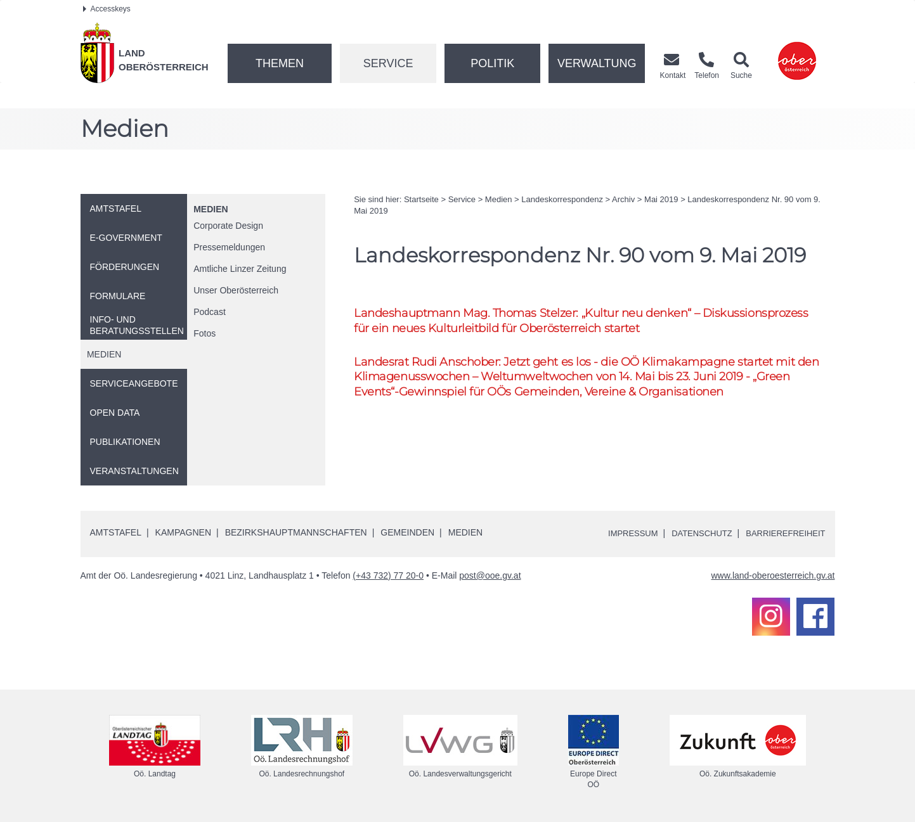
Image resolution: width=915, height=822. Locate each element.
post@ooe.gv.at (490, 575)
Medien (210, 209)
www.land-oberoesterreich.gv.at (772, 575)
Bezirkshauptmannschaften (296, 532)
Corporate (228, 226)
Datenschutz (692, 533)
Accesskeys (107, 8)
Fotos (204, 333)
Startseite (421, 199)
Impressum (620, 533)
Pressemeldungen (229, 247)
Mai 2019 (661, 199)
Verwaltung (597, 63)
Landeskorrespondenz (562, 199)
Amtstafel (115, 532)
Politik (492, 63)
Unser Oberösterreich (235, 290)
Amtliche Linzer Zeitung (239, 269)
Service (388, 63)
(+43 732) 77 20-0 (388, 575)
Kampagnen (183, 532)
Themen (280, 63)
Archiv (623, 199)
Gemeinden (407, 532)
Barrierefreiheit (782, 533)
